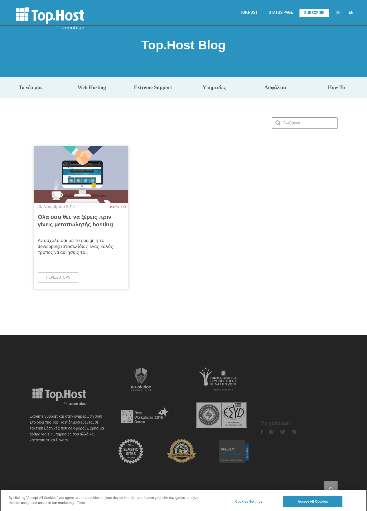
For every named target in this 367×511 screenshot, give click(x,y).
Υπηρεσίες (214, 87)
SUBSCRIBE (314, 13)
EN (351, 12)
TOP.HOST (249, 12)
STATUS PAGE (281, 12)
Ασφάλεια (275, 87)
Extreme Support (153, 87)
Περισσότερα (58, 277)
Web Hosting (92, 87)
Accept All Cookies (313, 504)
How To (336, 87)
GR (338, 12)
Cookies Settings (248, 504)
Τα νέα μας (30, 87)
